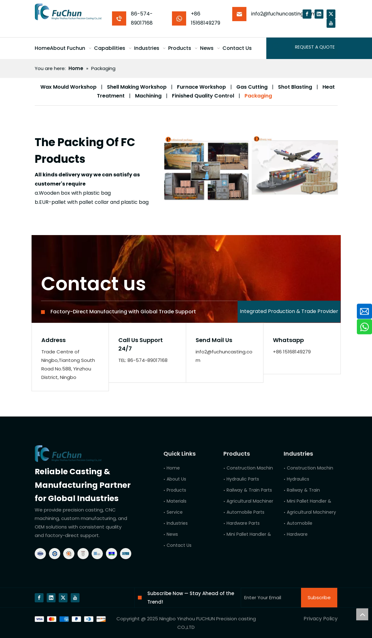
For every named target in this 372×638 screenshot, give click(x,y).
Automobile (299, 523)
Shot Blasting (295, 87)
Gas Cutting (252, 87)
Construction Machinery (313, 468)
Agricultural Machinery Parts (257, 501)
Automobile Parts (245, 512)
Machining (148, 95)
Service (175, 512)
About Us (176, 479)
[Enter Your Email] (269, 597)
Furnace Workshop (201, 87)
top (362, 614)
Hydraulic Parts (243, 479)
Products (176, 490)
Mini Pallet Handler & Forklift (317, 501)
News (172, 534)
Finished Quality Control (203, 95)
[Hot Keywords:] (276, 47)
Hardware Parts (243, 523)
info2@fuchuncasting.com (283, 13)
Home (173, 468)
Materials (176, 501)
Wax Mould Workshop (68, 87)
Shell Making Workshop (137, 87)
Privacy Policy (321, 618)
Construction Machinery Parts (259, 468)
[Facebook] (307, 14)
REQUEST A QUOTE (315, 47)
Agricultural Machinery (311, 512)
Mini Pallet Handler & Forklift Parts (263, 534)
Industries (177, 523)
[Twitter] (331, 14)
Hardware (297, 534)
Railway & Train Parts (249, 490)
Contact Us (179, 545)
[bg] (70, 618)
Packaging (258, 95)
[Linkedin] (319, 14)
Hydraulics (298, 479)
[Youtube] (331, 23)
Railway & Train (303, 490)
